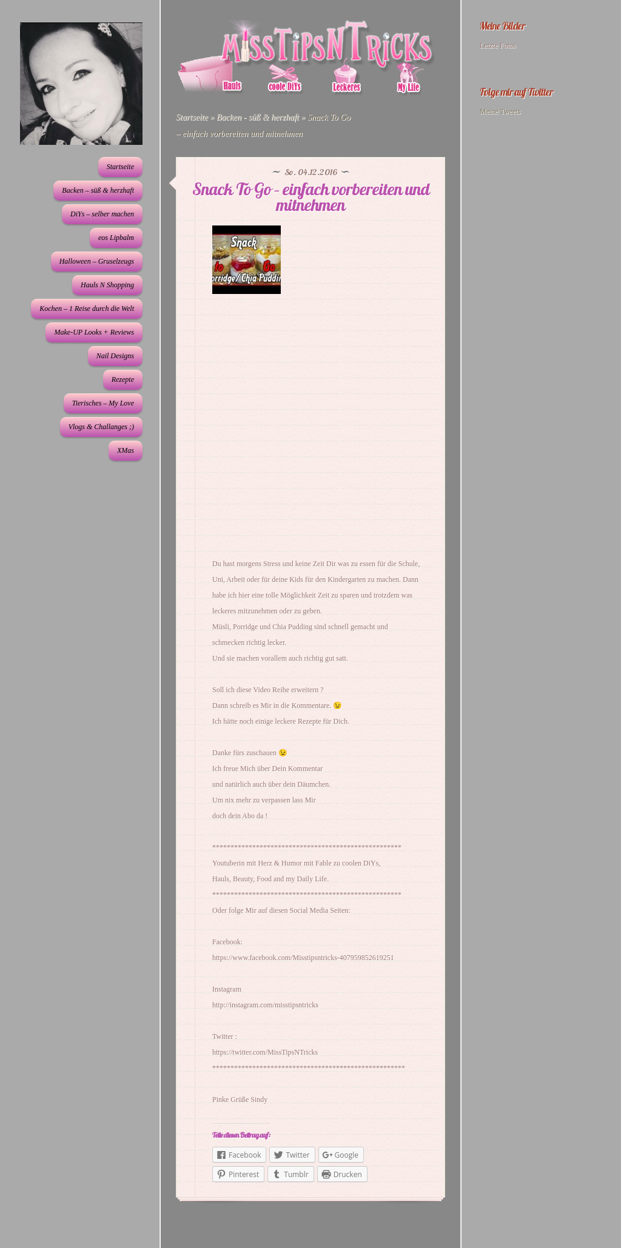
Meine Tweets (500, 111)
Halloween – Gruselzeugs (96, 261)
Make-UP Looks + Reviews (94, 332)
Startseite (120, 166)
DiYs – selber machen (102, 214)
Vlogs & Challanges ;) (101, 426)
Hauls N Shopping (107, 285)
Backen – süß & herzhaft (98, 190)
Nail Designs (115, 356)
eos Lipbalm (116, 237)
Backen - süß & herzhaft (258, 117)
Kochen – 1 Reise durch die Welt (86, 308)
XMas (125, 450)
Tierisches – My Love (103, 403)
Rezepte (123, 379)
